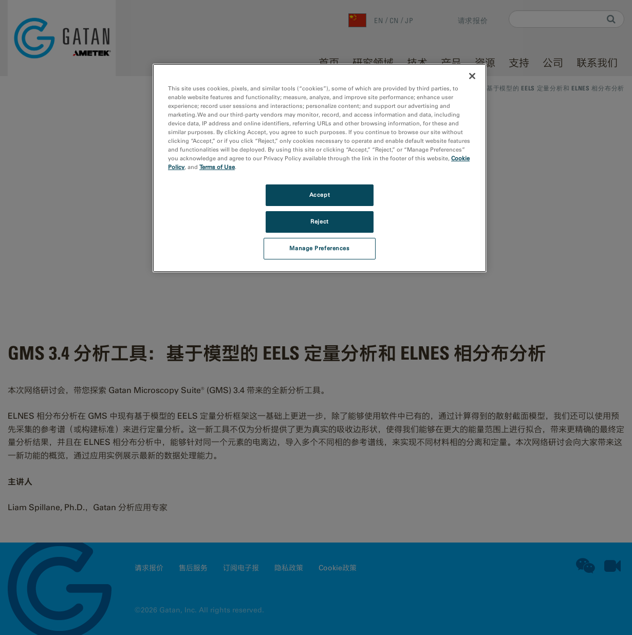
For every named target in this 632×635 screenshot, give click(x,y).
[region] (320, 168)
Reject (319, 221)
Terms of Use (217, 167)
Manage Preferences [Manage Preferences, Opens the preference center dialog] (319, 248)
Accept (319, 194)
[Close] (472, 76)
